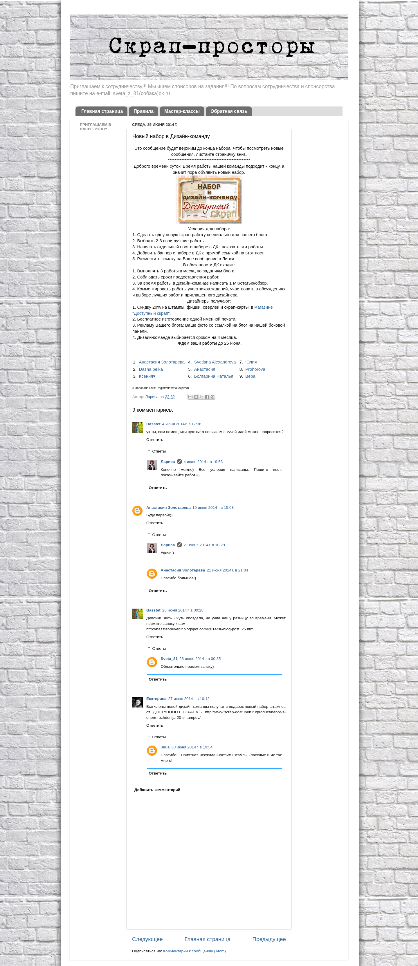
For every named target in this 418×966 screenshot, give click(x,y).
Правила (144, 111)
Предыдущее (269, 939)
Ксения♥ (147, 376)
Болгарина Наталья (213, 376)
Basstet (153, 424)
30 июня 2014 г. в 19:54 (191, 747)
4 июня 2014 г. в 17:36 (181, 424)
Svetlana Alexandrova (215, 362)
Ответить (154, 439)
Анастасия (204, 369)
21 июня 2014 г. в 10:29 (204, 545)
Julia (165, 747)
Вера (250, 376)
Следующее (147, 939)
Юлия (251, 362)
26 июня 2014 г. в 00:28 (182, 610)
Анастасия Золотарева (162, 362)
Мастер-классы (182, 111)
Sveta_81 (169, 658)
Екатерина (156, 699)
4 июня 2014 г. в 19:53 (203, 462)
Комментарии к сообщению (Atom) (194, 951)
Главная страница (102, 111)
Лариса (152, 397)
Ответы (159, 451)
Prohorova (255, 369)
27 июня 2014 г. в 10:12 (189, 699)
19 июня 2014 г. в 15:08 (213, 507)
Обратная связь (228, 111)
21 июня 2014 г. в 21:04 (227, 570)
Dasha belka (151, 369)
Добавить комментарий (157, 790)
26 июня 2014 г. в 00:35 (200, 658)
